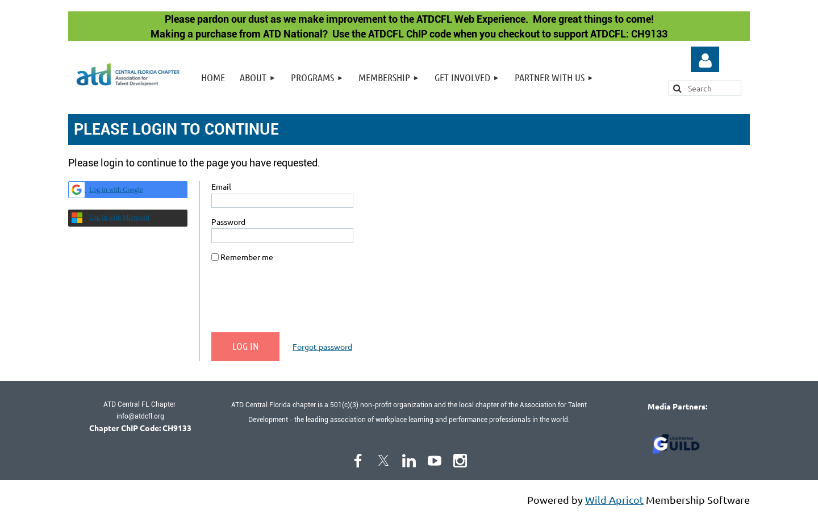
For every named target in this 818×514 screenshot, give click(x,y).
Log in (705, 61)
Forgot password (322, 346)
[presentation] (297, 301)
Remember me (246, 257)
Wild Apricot (614, 499)
